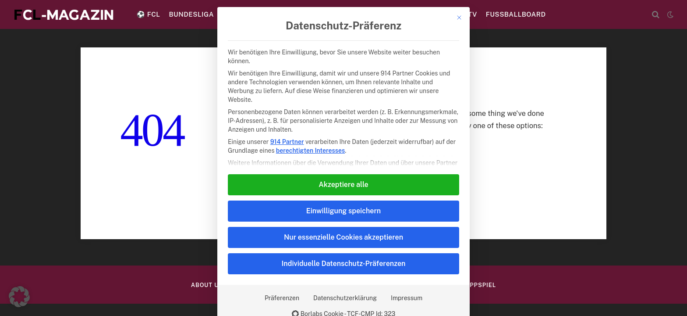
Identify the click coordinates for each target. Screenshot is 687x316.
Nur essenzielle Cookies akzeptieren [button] (343, 237)
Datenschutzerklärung (345, 298)
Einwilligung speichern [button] (343, 211)
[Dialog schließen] (459, 18)
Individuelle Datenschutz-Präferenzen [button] (344, 263)
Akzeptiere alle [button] (343, 184)
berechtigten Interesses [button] (310, 150)
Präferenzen (282, 298)
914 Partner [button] (287, 141)
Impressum (406, 298)
